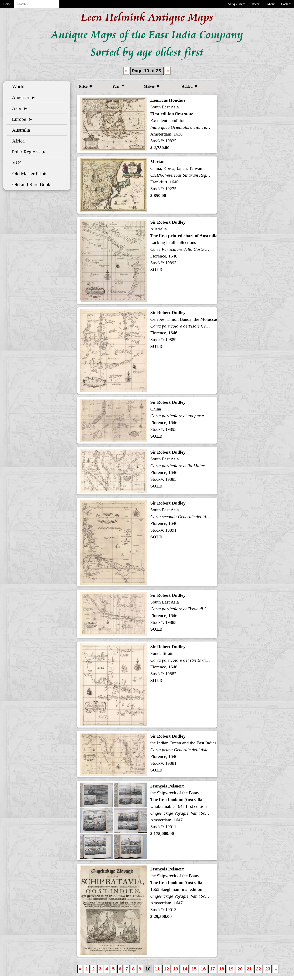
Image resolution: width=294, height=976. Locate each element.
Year (118, 86)
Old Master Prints (28, 173)
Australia (20, 130)
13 (175, 968)
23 (267, 968)
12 (166, 968)
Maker (151, 86)
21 (249, 968)
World (17, 86)
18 (221, 968)
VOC (16, 162)
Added (189, 86)
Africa (17, 141)
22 (258, 968)
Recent (256, 4)
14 (184, 968)
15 (193, 968)
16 (203, 968)
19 (230, 968)
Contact (286, 4)
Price (85, 86)
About (271, 4)
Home (7, 4)
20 (240, 968)
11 (157, 968)
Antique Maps (236, 4)
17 (212, 968)
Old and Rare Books (31, 184)
